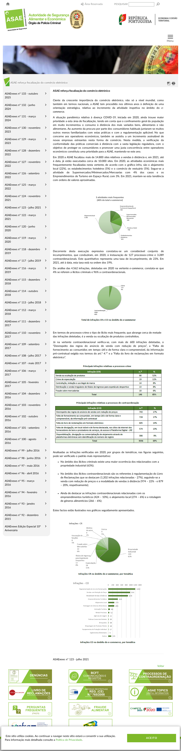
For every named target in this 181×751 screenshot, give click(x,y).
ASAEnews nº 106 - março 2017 (20, 373)
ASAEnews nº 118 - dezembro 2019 (22, 251)
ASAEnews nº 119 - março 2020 (20, 240)
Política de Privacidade (69, 740)
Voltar (160, 666)
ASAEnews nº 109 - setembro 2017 (22, 346)
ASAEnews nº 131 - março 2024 (20, 118)
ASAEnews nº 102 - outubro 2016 (21, 418)
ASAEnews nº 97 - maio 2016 (22, 466)
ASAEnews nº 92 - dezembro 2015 (22, 517)
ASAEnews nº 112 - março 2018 (20, 312)
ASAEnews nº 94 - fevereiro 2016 (21, 494)
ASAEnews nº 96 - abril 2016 (22, 473)
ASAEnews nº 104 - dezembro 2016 (22, 395)
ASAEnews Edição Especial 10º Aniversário (23, 528)
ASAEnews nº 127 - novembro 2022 (22, 164)
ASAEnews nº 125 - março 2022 (20, 187)
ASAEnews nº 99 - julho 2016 (22, 450)
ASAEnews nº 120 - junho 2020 (20, 228)
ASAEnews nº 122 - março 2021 (20, 217)
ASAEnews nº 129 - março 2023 (20, 141)
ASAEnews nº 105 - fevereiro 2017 (22, 384)
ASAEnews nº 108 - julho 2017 (23, 355)
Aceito (151, 738)
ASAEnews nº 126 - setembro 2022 (22, 175)
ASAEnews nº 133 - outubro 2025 (21, 95)
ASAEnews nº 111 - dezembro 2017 (22, 323)
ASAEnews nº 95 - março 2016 (19, 483)
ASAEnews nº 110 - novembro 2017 (22, 335)
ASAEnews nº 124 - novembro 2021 (22, 198)
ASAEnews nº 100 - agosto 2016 (20, 441)
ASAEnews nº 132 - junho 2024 (20, 107)
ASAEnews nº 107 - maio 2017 (23, 363)
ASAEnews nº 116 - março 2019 (20, 270)
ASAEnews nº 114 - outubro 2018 (21, 293)
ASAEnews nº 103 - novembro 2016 (22, 407)
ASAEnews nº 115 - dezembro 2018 (22, 281)
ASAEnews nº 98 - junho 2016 (22, 458)
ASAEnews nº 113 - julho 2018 (23, 302)
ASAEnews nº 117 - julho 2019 (23, 261)
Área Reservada (92, 4)
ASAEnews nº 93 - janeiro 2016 (20, 506)
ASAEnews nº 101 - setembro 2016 (22, 430)
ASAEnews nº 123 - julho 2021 (23, 207)
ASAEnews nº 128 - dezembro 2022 (22, 152)
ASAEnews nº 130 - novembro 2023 (22, 130)
